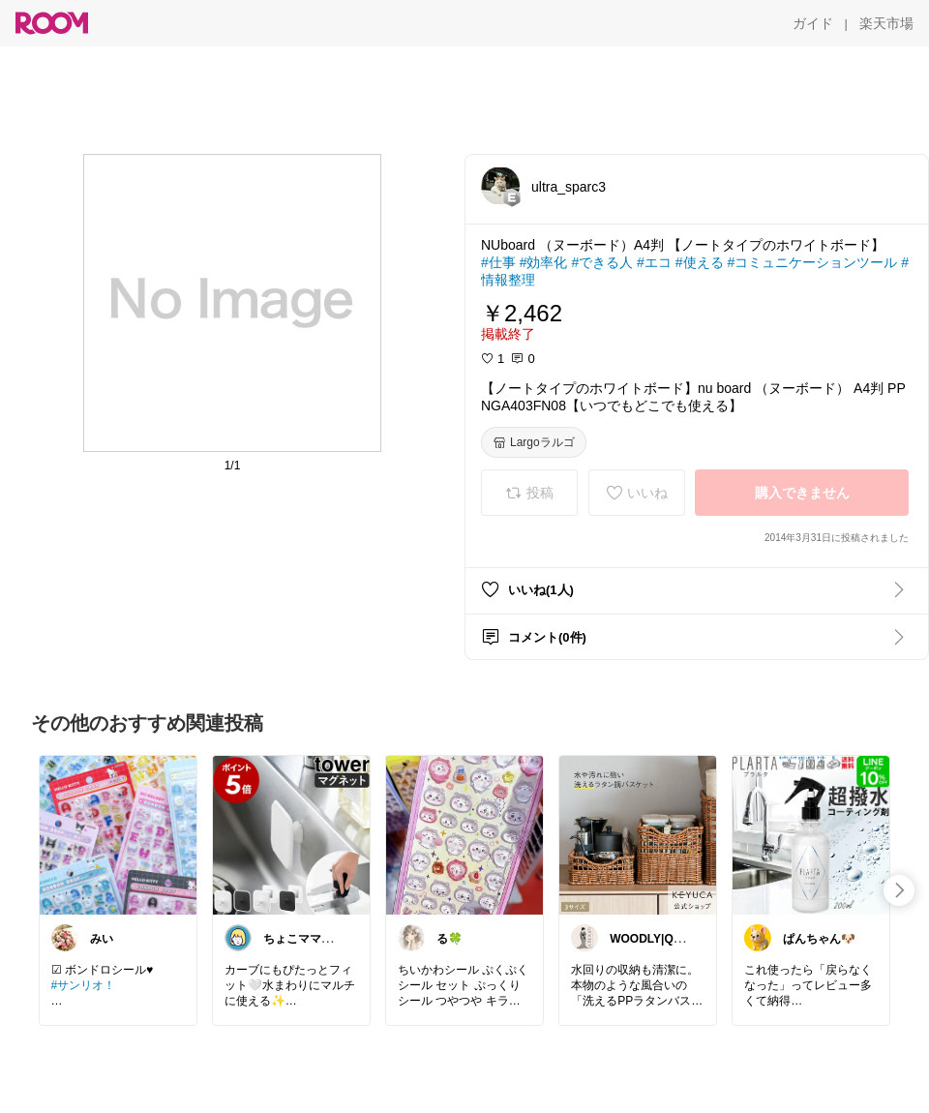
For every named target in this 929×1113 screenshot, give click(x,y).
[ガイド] (813, 23)
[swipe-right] (899, 890)
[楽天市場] (886, 23)
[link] (118, 834)
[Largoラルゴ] (533, 442)
